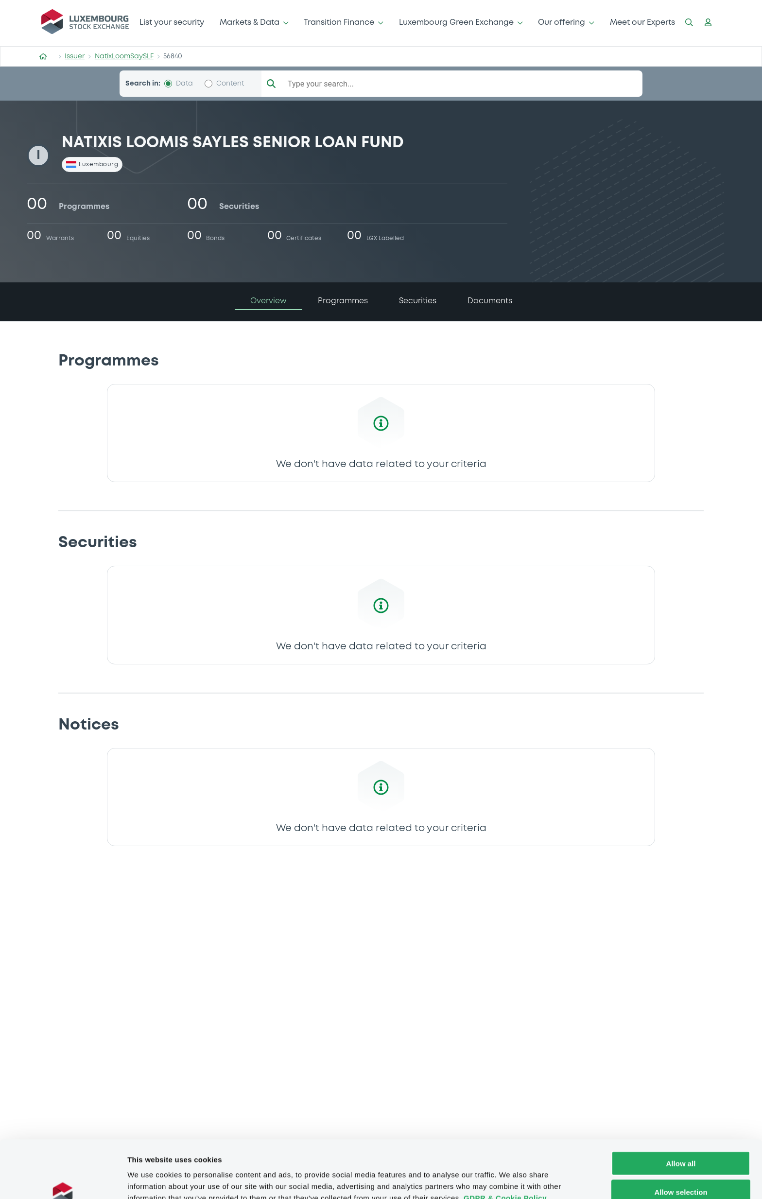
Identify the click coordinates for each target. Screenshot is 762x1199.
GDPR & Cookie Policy (505, 1148)
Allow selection (680, 1142)
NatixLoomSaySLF (124, 56)
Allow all (681, 1114)
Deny (681, 1171)
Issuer (75, 56)
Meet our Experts (642, 22)
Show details (510, 1180)
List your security (171, 22)
